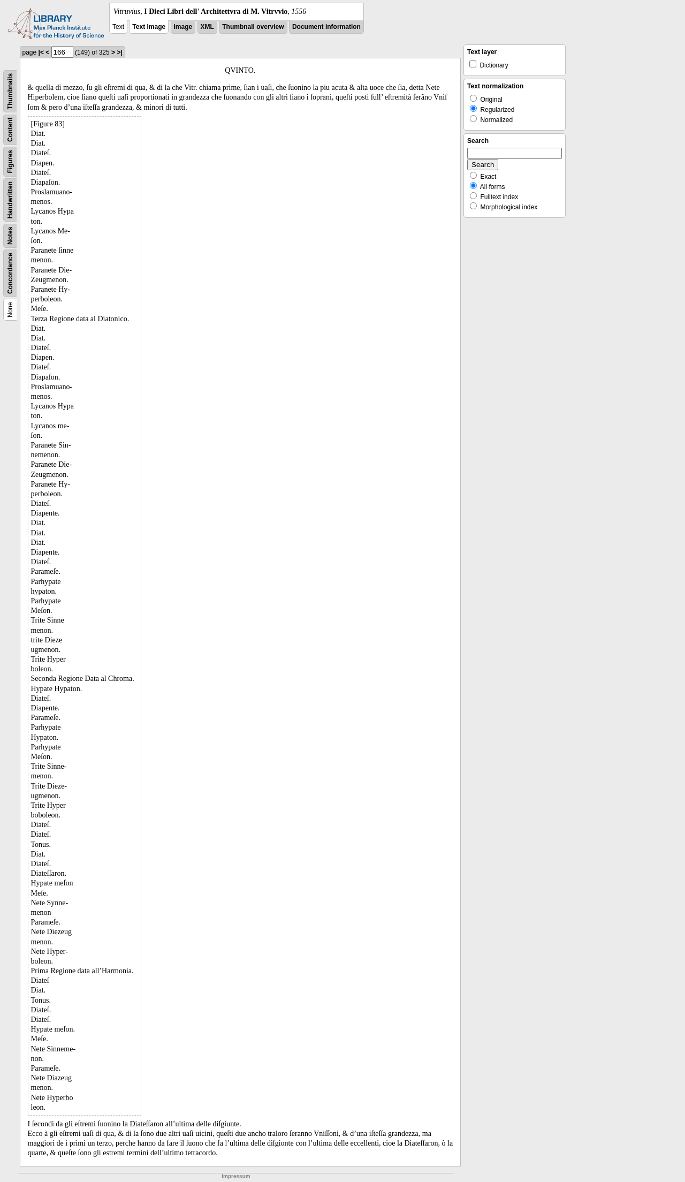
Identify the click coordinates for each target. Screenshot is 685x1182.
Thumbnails (10, 91)
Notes (10, 236)
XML (207, 27)
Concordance (10, 273)
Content (10, 130)
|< (41, 52)
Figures (10, 161)
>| (119, 52)
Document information (326, 27)
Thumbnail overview (253, 27)
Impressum (236, 1176)
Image (183, 27)
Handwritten (10, 199)
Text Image (148, 27)
